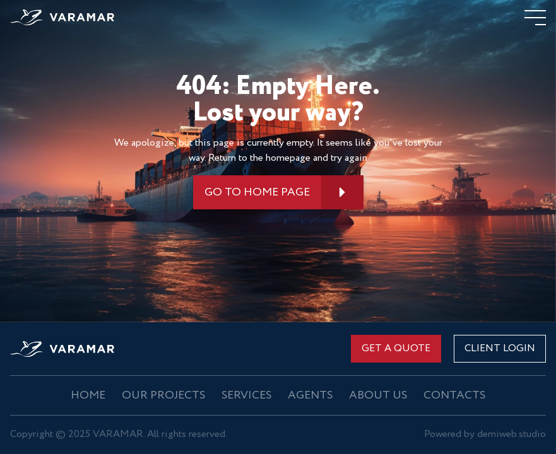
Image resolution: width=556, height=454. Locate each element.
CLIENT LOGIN (499, 348)
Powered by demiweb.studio (485, 434)
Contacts (454, 395)
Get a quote (396, 348)
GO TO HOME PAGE (257, 192)
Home (88, 395)
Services (246, 395)
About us (378, 395)
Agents (310, 395)
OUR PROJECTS (163, 395)
